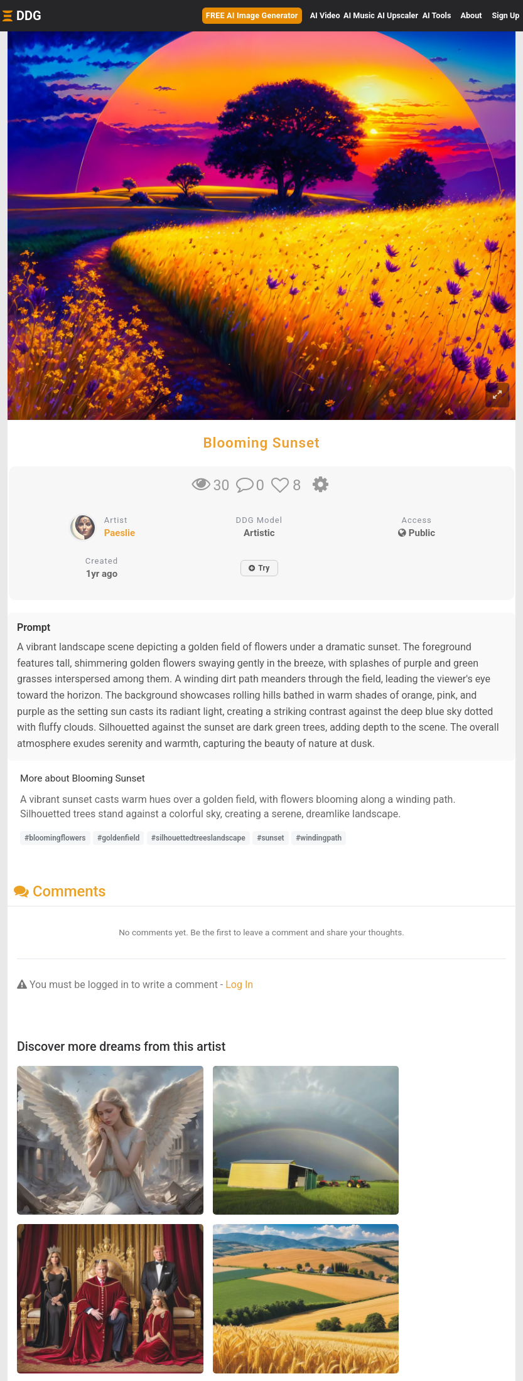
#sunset (270, 838)
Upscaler (397, 15)
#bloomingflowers (55, 838)
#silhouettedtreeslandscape (198, 838)
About (471, 15)
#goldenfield (118, 838)
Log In (239, 985)
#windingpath (319, 838)
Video (325, 15)
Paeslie (119, 533)
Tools (437, 15)
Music (359, 15)
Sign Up (506, 15)
